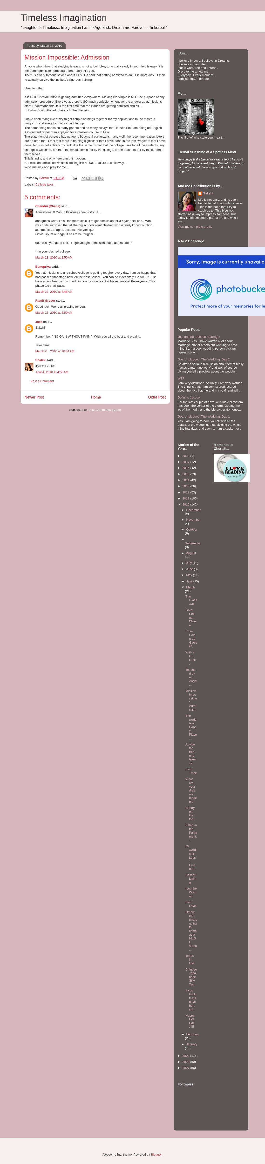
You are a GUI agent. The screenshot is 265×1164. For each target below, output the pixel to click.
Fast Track (191, 771)
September (192, 543)
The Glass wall (191, 600)
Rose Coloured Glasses (191, 638)
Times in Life (189, 959)
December (193, 510)
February (192, 1034)
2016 (186, 468)
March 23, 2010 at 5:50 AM (54, 312)
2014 (186, 480)
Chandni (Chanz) (47, 206)
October (191, 529)
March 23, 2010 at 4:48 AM (54, 291)
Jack (38, 322)
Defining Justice (189, 397)
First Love (190, 904)
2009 (186, 1056)
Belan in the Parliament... (191, 832)
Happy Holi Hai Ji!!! (190, 1021)
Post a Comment (42, 381)
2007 (186, 1068)
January (191, 1044)
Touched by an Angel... (191, 677)
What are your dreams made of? (191, 790)
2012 (186, 492)
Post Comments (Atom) (104, 410)
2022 (186, 456)
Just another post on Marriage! (199, 337)
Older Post (157, 397)
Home (96, 397)
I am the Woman (191, 892)
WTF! (181, 378)
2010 (186, 504)
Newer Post (34, 397)
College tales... (45, 184)
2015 (186, 474)
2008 (186, 1062)
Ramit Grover (45, 300)
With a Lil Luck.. (191, 658)
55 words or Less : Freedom (190, 858)
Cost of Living (190, 878)
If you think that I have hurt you (190, 1000)
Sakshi (208, 193)
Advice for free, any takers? (190, 754)
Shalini (40, 360)
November (193, 519)
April (189, 581)
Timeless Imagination (64, 18)
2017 (186, 462)
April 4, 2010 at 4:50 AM (51, 372)
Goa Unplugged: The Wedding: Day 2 (204, 359)
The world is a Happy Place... (191, 727)
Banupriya (43, 266)
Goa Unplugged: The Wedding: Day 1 (204, 416)
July (189, 563)
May (189, 575)
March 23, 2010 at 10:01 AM (55, 351)
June (190, 569)
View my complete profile (195, 226)
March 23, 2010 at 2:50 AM (54, 257)
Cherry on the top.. (190, 813)
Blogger (156, 1154)
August (191, 553)
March (190, 587)
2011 (186, 498)
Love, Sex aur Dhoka (190, 617)
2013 (186, 486)
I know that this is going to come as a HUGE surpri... (191, 930)
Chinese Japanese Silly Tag (191, 977)
